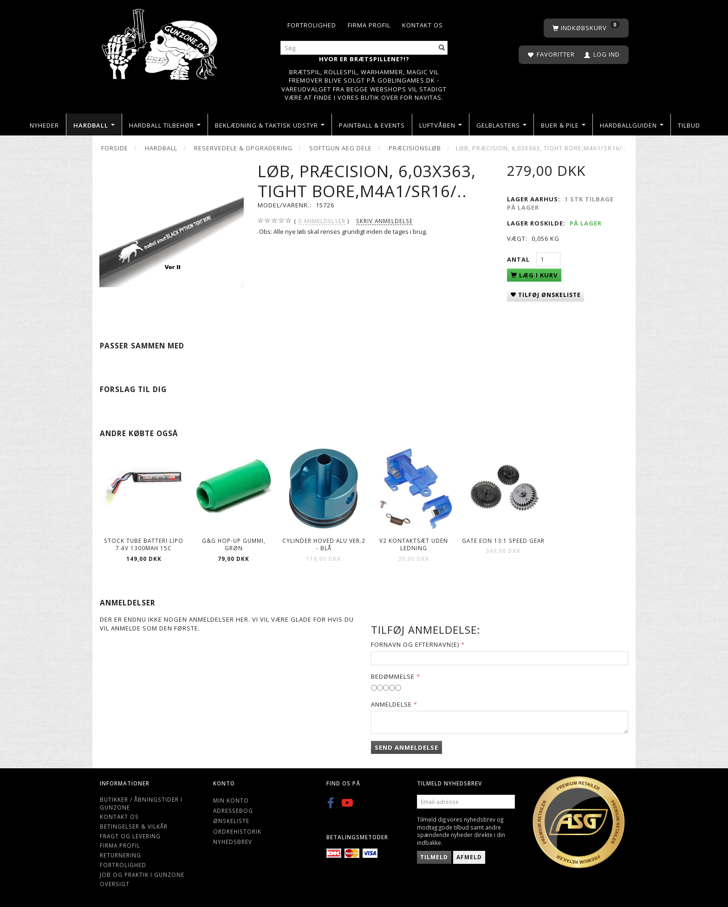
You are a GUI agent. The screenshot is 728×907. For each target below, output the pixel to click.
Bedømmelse (393, 676)
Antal (519, 259)
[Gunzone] (160, 42)
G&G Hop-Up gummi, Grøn (234, 544)
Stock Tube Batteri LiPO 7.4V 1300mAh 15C (143, 544)
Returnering (120, 855)
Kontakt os (422, 25)
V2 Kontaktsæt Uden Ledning (413, 544)
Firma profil (369, 25)
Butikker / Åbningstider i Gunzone (141, 803)
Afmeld (469, 857)
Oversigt (115, 884)
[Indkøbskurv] (586, 28)
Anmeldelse (391, 704)
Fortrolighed (311, 25)
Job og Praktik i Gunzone (142, 874)
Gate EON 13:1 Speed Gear (503, 540)
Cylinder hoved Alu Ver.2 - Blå (323, 544)
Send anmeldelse (406, 747)
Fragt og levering (130, 836)
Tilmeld (434, 857)
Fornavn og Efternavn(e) (415, 644)
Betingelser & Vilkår (134, 826)
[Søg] (442, 48)
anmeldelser (321, 221)
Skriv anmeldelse (384, 221)
